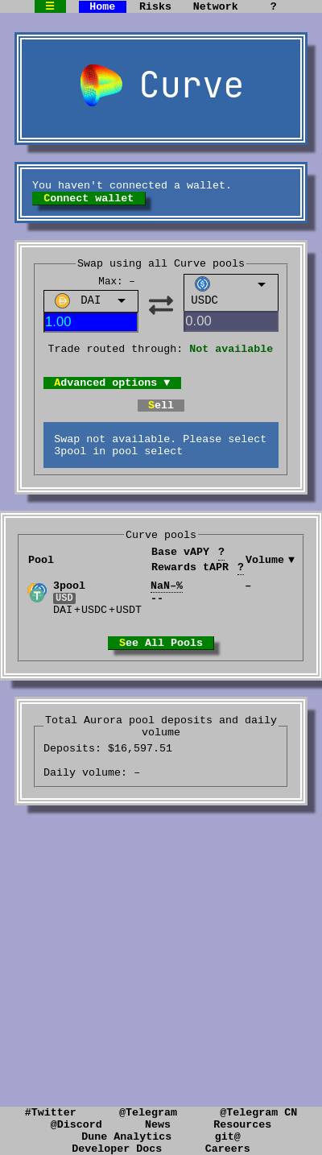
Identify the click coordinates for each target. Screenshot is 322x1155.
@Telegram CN (258, 1104)
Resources (242, 1119)
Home (102, 7)
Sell (161, 422)
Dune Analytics (126, 1133)
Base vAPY (188, 578)
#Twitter (50, 1104)
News (158, 1119)
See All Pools (161, 676)
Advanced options (112, 397)
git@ (228, 1133)
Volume (265, 585)
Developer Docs (117, 1148)
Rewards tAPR (197, 593)
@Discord (76, 1119)
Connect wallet (88, 204)
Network (215, 7)
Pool (41, 585)
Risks (155, 7)
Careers (227, 1148)
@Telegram (148, 1104)
